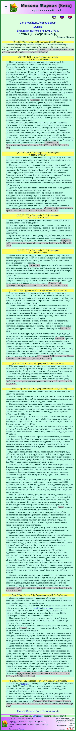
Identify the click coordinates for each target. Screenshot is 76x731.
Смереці (21, 729)
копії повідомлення (43, 608)
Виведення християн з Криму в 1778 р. (38, 30)
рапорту (25, 683)
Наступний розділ (50, 711)
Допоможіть (38, 716)
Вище (38, 711)
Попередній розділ (25, 711)
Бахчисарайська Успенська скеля (38, 22)
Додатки (38, 26)
